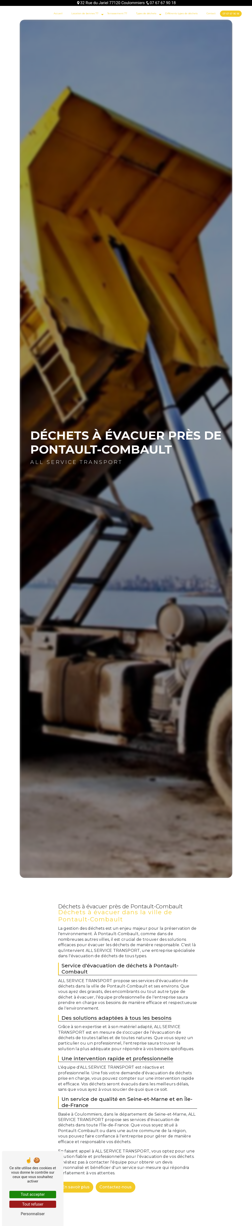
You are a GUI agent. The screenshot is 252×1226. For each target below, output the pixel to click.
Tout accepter (33, 1194)
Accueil (58, 13)
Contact (211, 13)
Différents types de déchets (181, 13)
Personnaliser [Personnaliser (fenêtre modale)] (33, 1213)
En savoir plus (76, 1180)
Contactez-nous (115, 1180)
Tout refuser (32, 1204)
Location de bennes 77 (84, 13)
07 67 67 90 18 (161, 2)
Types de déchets (146, 13)
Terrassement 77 (117, 13)
